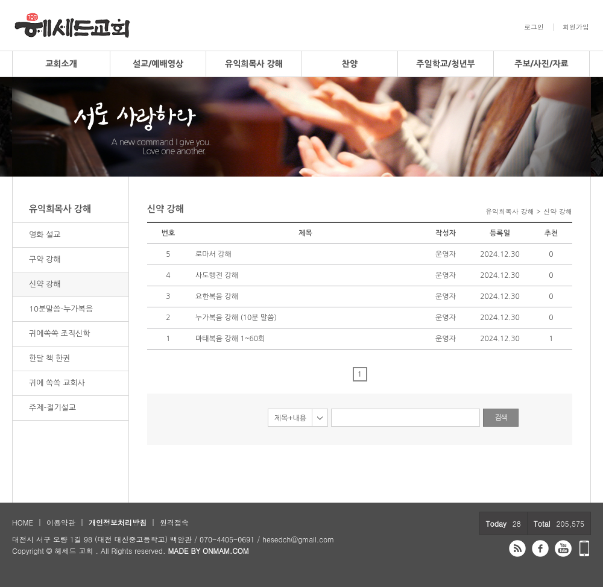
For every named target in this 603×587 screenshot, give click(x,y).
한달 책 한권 (49, 358)
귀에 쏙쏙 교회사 (57, 383)
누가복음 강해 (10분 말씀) (236, 317)
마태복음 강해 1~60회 (230, 338)
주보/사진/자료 (541, 64)
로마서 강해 (213, 254)
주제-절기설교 (52, 408)
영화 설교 (45, 235)
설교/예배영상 (158, 64)
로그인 (534, 27)
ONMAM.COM (226, 550)
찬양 (350, 64)
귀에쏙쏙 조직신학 (59, 333)
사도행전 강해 (216, 275)
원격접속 (174, 522)
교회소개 (61, 64)
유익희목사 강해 (254, 64)
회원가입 (576, 27)
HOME (22, 522)
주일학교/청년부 (445, 64)
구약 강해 (45, 259)
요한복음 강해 (216, 296)
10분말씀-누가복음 (61, 309)
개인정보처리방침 (118, 522)
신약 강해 (45, 284)
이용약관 (60, 522)
